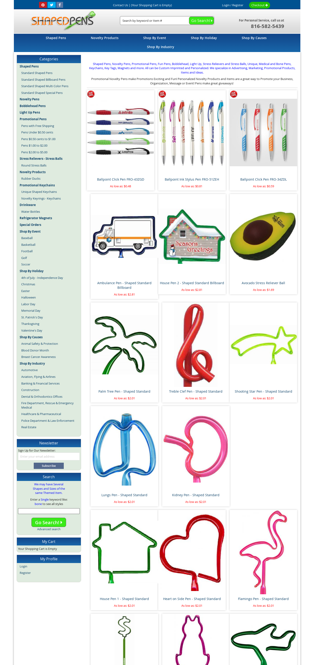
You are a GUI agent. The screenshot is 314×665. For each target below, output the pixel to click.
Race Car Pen (273, 584)
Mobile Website (234, 620)
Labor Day (28, 304)
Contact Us (186, 620)
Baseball (27, 238)
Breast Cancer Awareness (38, 357)
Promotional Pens (188, 630)
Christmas (28, 284)
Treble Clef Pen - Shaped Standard (273, 244)
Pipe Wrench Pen (165, 499)
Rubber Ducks (30, 178)
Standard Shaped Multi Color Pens (44, 86)
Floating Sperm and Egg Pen (111, 584)
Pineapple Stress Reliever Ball (165, 584)
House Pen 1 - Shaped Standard (272, 328)
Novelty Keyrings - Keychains (41, 198)
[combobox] (167, 20)
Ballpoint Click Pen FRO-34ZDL (219, 156)
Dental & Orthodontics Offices (41, 396)
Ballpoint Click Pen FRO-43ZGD (111, 156)
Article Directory (127, 620)
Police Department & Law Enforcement (47, 421)
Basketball (28, 245)
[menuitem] (56, 38)
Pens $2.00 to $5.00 (34, 152)
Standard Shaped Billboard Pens (43, 79)
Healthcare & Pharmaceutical (41, 414)
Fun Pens (168, 630)
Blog (116, 630)
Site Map (86, 620)
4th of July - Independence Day (42, 278)
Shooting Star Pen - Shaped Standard (111, 330)
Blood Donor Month (35, 350)
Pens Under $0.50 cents (37, 132)
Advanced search (49, 529)
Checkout (259, 5)
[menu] (157, 43)
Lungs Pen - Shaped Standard (165, 328)
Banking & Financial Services (40, 383)
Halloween (28, 297)
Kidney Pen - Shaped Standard (219, 328)
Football (27, 251)
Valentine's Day (31, 330)
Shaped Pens (130, 630)
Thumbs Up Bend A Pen (219, 584)
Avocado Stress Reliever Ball (165, 242)
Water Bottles (30, 211)
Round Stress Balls (33, 165)
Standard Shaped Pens (36, 73)
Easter (25, 291)
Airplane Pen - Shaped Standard (111, 501)
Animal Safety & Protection (39, 344)
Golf (24, 258)
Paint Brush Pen (272, 499)
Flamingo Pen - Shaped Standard (165, 415)
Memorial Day (30, 310)
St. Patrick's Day (32, 317)
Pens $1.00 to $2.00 (34, 145)
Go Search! (48, 522)
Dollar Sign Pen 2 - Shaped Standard (219, 415)
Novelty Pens (150, 630)
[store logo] (62, 21)
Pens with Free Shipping (37, 126)
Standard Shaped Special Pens (42, 93)
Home (70, 620)
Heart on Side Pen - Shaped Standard (111, 415)
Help (254, 620)
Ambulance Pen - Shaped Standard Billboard (272, 158)
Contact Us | (121, 5)
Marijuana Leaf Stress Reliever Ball (219, 501)
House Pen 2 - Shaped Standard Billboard (111, 244)
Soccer (25, 264)
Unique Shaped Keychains (39, 192)
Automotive (29, 370)
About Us (104, 620)
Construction (30, 390)
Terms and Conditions (158, 620)
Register (237, 5)
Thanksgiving (30, 324)
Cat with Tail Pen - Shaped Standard (273, 415)
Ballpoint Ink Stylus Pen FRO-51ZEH (165, 158)
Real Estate (28, 427)
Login (226, 5)
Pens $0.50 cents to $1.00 (38, 139)
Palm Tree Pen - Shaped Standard (219, 244)
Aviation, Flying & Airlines (38, 377)
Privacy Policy (209, 620)
